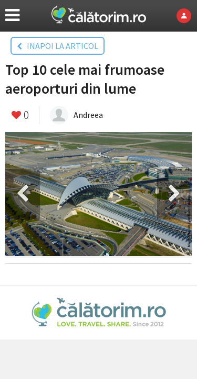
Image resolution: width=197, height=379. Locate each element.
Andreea (88, 114)
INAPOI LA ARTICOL (57, 46)
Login (187, 16)
